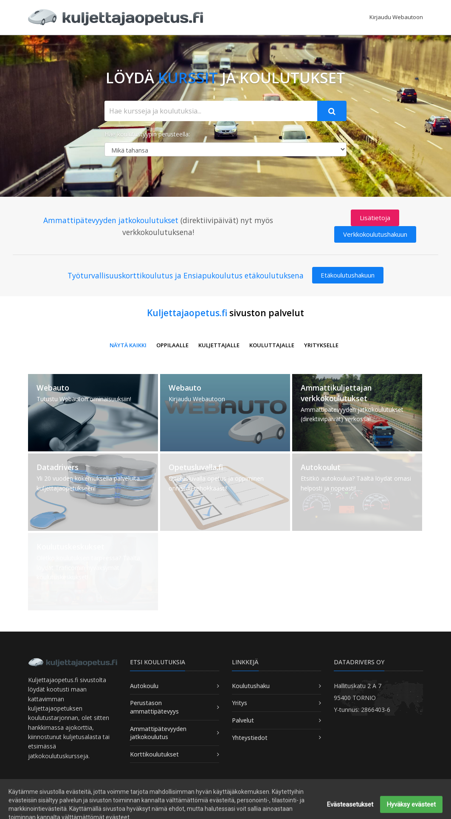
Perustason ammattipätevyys (154, 707)
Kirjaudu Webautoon (396, 17)
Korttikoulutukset (154, 754)
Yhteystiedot (250, 738)
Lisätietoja (375, 217)
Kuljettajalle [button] (219, 345)
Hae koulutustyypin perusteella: (147, 134)
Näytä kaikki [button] (128, 345)
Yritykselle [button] (321, 345)
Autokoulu (144, 686)
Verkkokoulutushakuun (375, 234)
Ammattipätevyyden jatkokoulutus (158, 733)
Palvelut (243, 720)
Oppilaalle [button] (172, 345)
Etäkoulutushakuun (348, 275)
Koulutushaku (251, 686)
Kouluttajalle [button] (271, 345)
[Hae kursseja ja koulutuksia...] (211, 111)
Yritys (239, 703)
